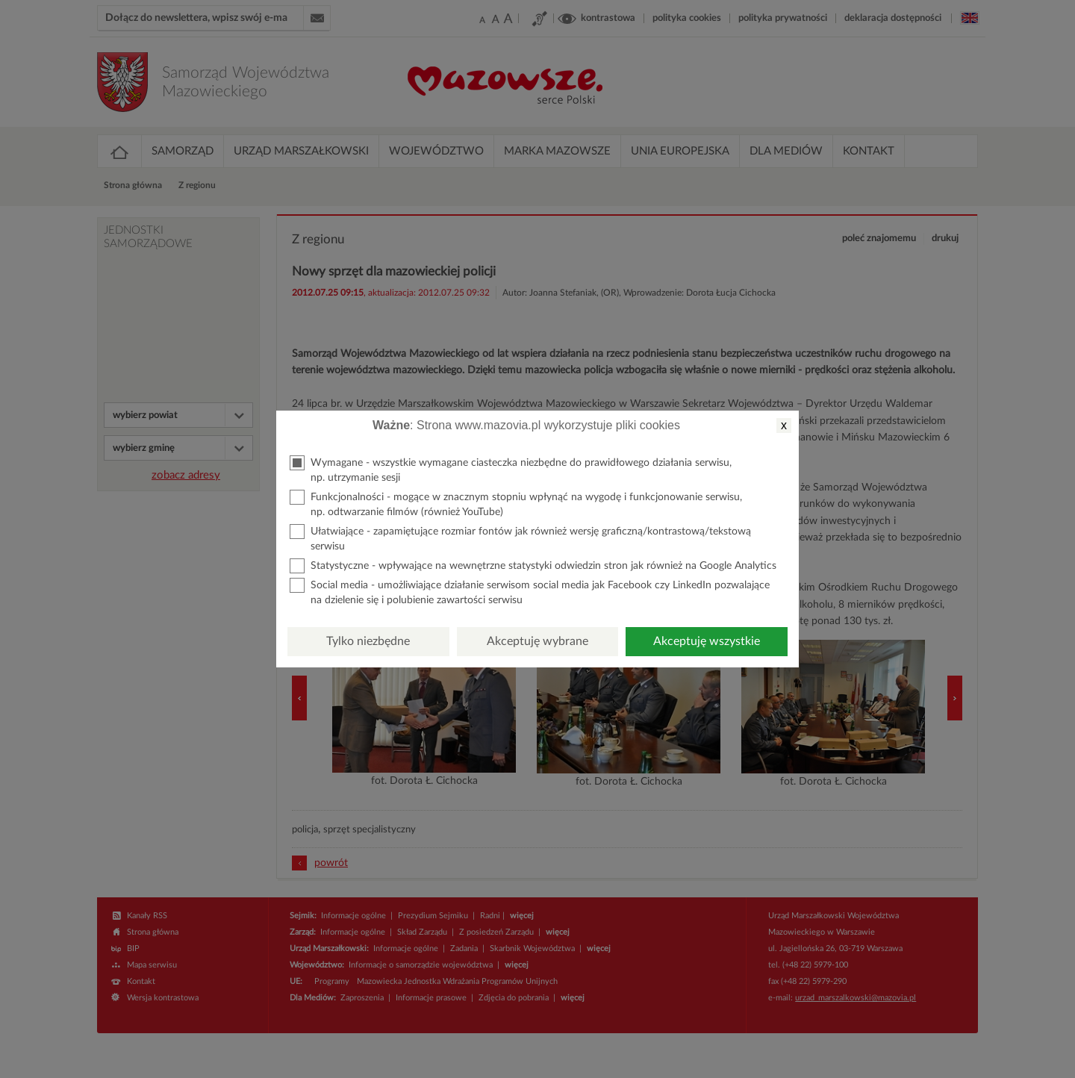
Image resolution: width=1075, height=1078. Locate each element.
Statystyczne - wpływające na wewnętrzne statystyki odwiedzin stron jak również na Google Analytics (533, 565)
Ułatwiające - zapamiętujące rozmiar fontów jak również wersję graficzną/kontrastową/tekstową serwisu (520, 538)
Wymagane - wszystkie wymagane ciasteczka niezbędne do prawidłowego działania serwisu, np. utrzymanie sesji (511, 469)
